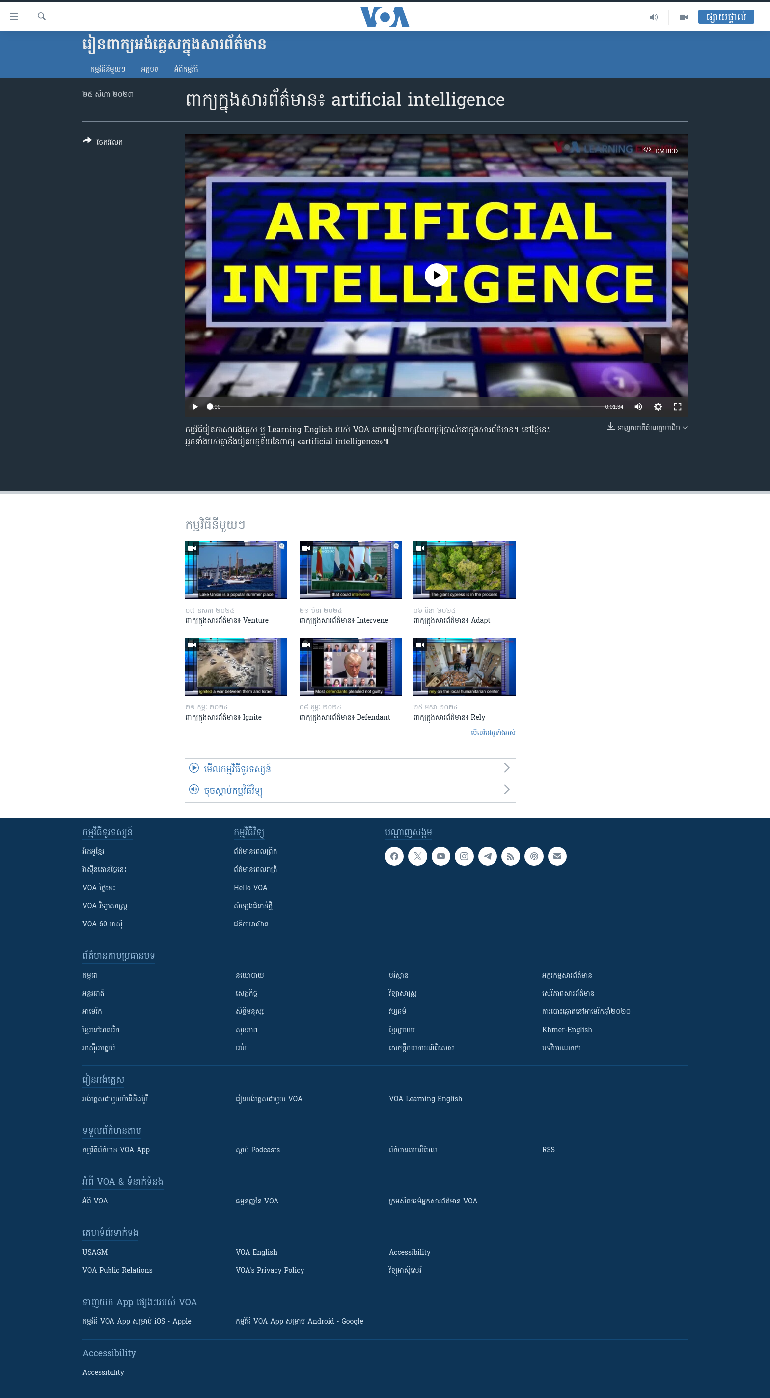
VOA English (256, 1253)
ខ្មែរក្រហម (402, 1030)
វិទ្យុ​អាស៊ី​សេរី (405, 1271)
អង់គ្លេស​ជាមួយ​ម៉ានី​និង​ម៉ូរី (115, 1099)
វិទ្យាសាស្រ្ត (403, 994)
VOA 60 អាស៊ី (102, 925)
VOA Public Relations (117, 1271)
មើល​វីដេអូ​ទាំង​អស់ (493, 733)
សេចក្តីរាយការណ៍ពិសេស (421, 1048)
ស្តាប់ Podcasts (258, 1151)
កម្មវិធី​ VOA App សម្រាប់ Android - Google (299, 1322)
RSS (548, 1151)
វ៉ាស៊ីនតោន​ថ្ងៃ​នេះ (104, 870)
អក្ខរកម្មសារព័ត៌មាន (567, 976)
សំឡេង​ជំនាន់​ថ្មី (253, 906)
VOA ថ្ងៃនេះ (98, 888)
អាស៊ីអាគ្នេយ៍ (98, 1048)
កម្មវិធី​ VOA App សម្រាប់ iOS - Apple (137, 1322)
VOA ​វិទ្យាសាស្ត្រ (104, 906)
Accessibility (410, 1253)
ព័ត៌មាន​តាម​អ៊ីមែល (413, 1151)
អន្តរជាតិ (93, 994)
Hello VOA (251, 888)
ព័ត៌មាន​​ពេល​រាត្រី (255, 870)
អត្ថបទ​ (150, 70)
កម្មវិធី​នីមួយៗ (107, 70)
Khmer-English (567, 1030)
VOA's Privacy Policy (270, 1271)
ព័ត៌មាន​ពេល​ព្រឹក (255, 852)
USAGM (95, 1253)
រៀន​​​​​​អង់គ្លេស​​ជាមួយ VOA (269, 1099)
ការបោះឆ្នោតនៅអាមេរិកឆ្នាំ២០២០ (586, 1012)
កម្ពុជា (90, 976)
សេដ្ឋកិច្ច (246, 994)
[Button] (103, 144)
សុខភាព (246, 1030)
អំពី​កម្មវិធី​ (186, 70)
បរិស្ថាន (399, 976)
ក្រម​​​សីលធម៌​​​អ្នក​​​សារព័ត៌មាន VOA (433, 1202)
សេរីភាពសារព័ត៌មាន (568, 994)
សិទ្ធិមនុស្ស (250, 1012)
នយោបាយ (250, 976)
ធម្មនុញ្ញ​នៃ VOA (257, 1202)
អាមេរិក (92, 1012)
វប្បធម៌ (397, 1012)
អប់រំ (241, 1048)
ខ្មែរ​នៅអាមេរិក (101, 1030)
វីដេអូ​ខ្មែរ (93, 852)
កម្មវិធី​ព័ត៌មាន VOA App (116, 1151)
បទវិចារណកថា (561, 1048)
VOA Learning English (426, 1099)
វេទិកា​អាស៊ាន (251, 925)
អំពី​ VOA (95, 1202)
